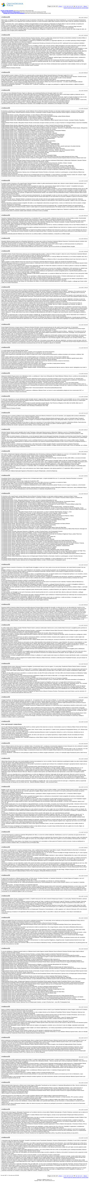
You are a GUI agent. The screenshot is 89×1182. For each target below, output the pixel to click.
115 (76, 6)
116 (79, 6)
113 (72, 6)
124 (81, 6)
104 (67, 6)
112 (70, 6)
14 (64, 6)
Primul (60, 6)
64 (65, 6)
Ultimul (85, 6)
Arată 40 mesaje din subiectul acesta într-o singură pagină (76, 7)
